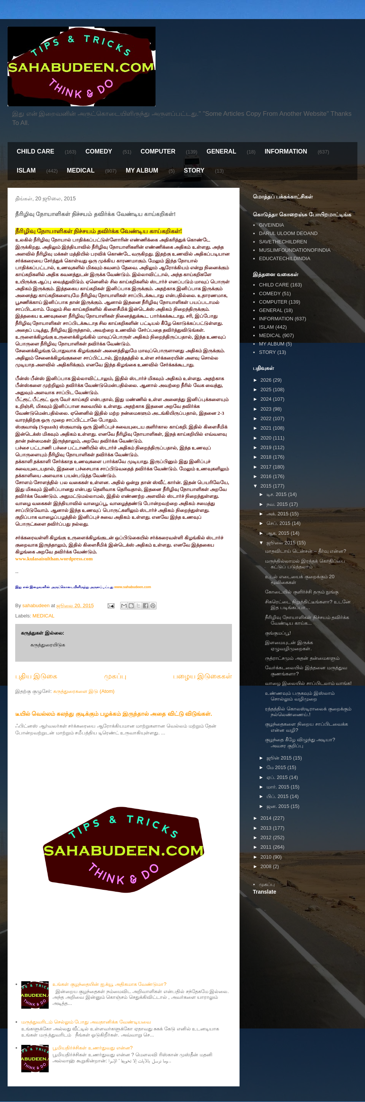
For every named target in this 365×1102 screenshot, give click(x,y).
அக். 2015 (278, 514)
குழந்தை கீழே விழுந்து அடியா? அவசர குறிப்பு (300, 743)
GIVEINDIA (271, 225)
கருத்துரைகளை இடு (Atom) (83, 691)
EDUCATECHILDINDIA (284, 258)
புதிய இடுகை (36, 676)
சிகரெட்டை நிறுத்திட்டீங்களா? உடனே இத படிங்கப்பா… (307, 605)
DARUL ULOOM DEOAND (288, 233)
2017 (266, 467)
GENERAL (221, 151)
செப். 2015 (279, 523)
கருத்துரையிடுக (47, 645)
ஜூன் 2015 (280, 758)
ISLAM (26, 170)
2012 (266, 837)
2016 (266, 476)
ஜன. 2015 (279, 806)
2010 (266, 857)
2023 (266, 409)
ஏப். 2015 (278, 777)
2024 (266, 399)
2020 (266, 438)
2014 (266, 818)
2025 (266, 389)
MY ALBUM (142, 170)
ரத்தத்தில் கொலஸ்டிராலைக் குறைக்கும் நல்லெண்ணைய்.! (308, 712)
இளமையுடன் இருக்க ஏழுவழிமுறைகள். (289, 645)
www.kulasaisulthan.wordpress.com (54, 558)
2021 (266, 428)
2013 (266, 828)
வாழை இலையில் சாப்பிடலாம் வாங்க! (308, 683)
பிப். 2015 (278, 796)
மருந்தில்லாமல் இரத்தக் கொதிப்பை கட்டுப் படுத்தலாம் (305, 564)
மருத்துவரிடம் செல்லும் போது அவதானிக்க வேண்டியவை (86, 1022)
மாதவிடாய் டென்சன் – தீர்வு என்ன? (305, 551)
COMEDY (99, 151)
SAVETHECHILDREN (283, 242)
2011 (266, 847)
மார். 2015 (279, 787)
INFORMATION (286, 151)
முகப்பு (115, 676)
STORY (194, 170)
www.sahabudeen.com (132, 587)
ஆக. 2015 (279, 533)
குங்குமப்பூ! (278, 633)
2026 (266, 380)
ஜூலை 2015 (282, 542)
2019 (266, 447)
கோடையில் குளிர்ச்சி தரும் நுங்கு (301, 592)
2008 (266, 866)
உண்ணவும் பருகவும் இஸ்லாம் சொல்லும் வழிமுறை (299, 696)
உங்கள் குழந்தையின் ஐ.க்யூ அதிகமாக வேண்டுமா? (109, 984)
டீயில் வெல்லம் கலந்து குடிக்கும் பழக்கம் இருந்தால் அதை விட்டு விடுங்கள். (113, 713)
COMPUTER (158, 151)
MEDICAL (81, 170)
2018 (266, 457)
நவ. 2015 (278, 504)
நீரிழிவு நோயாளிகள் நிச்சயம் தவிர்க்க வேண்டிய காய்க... (307, 620)
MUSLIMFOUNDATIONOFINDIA (294, 250)
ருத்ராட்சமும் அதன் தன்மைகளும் (302, 658)
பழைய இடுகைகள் (202, 676)
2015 (266, 486)
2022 (266, 418)
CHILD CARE (35, 151)
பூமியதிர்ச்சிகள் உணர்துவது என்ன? (92, 1048)
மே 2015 (277, 767)
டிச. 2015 (277, 494)
